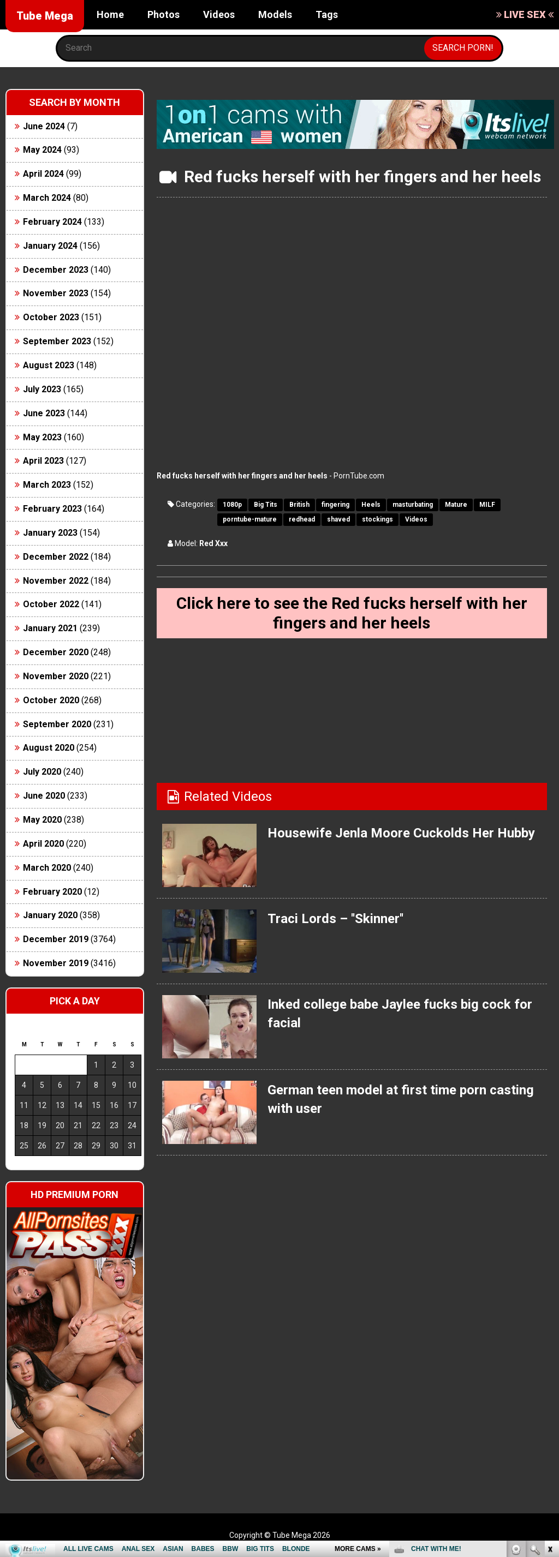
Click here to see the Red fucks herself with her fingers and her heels (351, 613)
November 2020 (55, 676)
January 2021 (50, 628)
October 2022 (51, 604)
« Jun (22, 1165)
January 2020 (50, 915)
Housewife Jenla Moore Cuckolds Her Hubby (401, 833)
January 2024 (50, 246)
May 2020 (42, 820)
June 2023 (44, 413)
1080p (232, 504)
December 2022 (55, 557)
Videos (219, 14)
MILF (487, 504)
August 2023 (48, 365)
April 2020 (43, 844)
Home (110, 14)
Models (275, 14)
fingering (335, 504)
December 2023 (55, 270)
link (549, 1386)
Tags (327, 14)
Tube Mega (44, 15)
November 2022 (55, 581)
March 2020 (47, 868)
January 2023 (50, 533)
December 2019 (55, 939)
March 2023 (47, 485)
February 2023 (52, 509)
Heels (370, 504)
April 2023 (43, 461)
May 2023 (42, 437)
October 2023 (51, 317)
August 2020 (48, 747)
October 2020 (51, 700)
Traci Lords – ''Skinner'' (335, 918)
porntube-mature (250, 519)
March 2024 (47, 198)
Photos (163, 14)
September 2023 (57, 341)
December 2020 (55, 652)
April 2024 (43, 174)
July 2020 (42, 771)
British (299, 504)
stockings (377, 519)
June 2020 (44, 796)
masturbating (413, 504)
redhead (302, 519)
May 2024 (42, 150)
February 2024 (52, 222)
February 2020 (52, 892)
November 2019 (55, 963)
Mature (456, 504)
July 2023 (42, 389)
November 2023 (55, 293)
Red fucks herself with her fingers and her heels (242, 475)
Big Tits (265, 504)
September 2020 (57, 724)
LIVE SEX (525, 14)
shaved (338, 519)
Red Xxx (213, 543)
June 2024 (44, 126)
